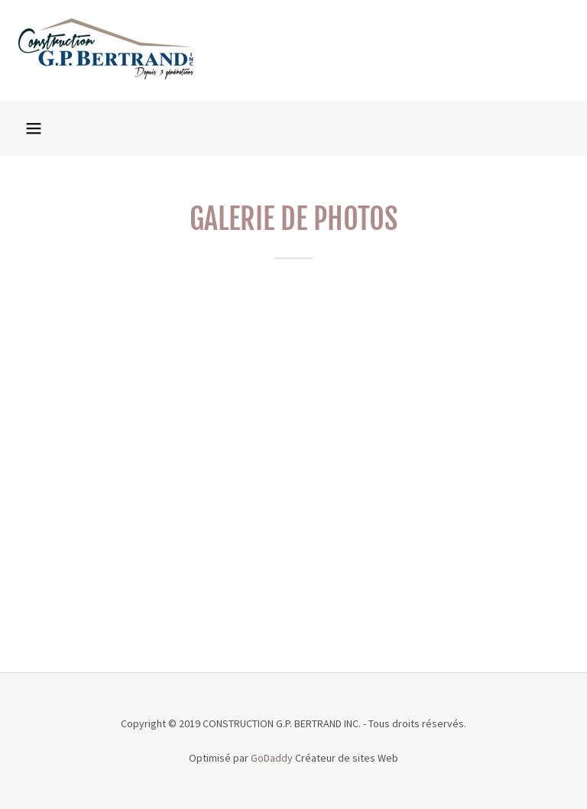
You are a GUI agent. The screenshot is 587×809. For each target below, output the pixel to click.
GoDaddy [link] (272, 758)
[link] (105, 75)
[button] (33, 128)
